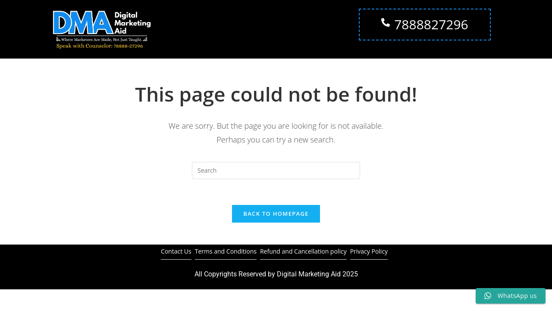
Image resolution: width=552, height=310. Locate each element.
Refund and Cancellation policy (303, 251)
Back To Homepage (275, 214)
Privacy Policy (369, 251)
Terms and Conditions (226, 251)
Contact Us (176, 251)
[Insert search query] (276, 170)
